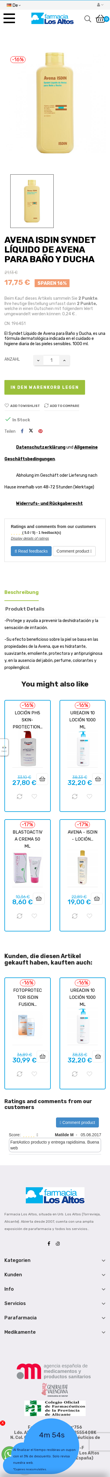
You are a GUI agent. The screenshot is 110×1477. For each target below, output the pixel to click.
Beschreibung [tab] (21, 592)
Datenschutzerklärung (40, 447)
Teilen (22, 431)
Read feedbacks (31, 551)
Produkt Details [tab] (24, 609)
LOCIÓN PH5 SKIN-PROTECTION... (28, 720)
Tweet (31, 431)
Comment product (74, 551)
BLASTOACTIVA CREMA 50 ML (28, 839)
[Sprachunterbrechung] (13, 4)
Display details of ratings (30, 538)
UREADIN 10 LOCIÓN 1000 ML (82, 720)
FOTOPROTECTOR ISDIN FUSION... (27, 997)
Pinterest (40, 431)
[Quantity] (51, 360)
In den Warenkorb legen (45, 387)
